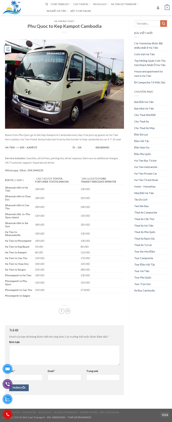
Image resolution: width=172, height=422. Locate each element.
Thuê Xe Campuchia (145, 212)
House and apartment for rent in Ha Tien (148, 73)
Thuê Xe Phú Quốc (145, 231)
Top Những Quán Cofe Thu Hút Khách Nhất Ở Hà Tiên (149, 63)
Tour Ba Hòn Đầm (144, 251)
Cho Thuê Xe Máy (144, 128)
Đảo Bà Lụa (141, 134)
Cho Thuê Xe (81, 4)
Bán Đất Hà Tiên (144, 101)
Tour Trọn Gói (60, 4)
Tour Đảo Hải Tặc (144, 264)
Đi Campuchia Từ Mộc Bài (149, 82)
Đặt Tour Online (81, 11)
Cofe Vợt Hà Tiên (144, 54)
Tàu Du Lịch (101, 4)
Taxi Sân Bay (141, 206)
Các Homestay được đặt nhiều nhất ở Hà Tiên (148, 45)
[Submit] (163, 23)
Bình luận (14, 342)
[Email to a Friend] (67, 311)
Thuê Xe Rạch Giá (144, 238)
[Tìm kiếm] (47, 4)
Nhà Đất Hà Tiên (57, 11)
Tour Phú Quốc (143, 277)
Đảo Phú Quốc (142, 153)
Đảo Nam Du (141, 147)
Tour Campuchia (143, 258)
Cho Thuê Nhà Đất (145, 114)
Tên (12, 371)
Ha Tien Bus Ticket (64, 21)
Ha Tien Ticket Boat (146, 179)
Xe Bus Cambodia (144, 290)
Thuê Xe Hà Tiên (143, 225)
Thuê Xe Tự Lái (143, 244)
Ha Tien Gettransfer (125, 4)
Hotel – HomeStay (145, 186)
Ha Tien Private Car (145, 173)
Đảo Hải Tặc (141, 141)
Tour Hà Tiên (141, 271)
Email (51, 371)
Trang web (92, 371)
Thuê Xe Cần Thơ (144, 219)
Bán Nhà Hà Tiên (144, 108)
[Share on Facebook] (61, 311)
